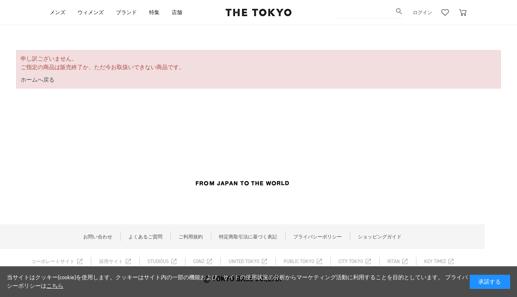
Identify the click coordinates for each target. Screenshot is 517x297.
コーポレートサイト (53, 261)
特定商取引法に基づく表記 (248, 237)
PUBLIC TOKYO (299, 261)
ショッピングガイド (379, 237)
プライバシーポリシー (317, 237)
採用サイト (111, 261)
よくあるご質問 (145, 237)
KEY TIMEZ (435, 261)
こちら (54, 286)
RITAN (393, 261)
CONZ (198, 261)
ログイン (422, 12)
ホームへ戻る (38, 80)
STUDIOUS (158, 261)
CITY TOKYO (350, 261)
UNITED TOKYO (244, 261)
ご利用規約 (191, 237)
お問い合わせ (97, 237)
